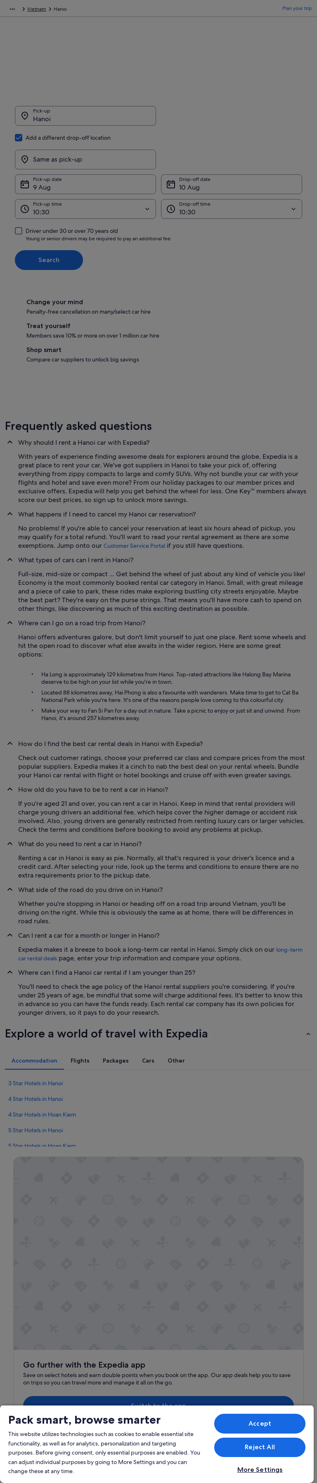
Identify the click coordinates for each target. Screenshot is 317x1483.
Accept (259, 1423)
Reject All (260, 1447)
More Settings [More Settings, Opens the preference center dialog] (260, 1470)
